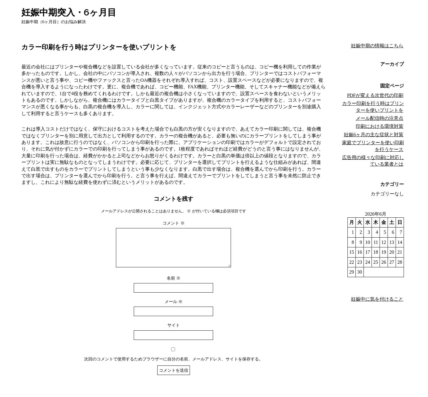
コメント (174, 223)
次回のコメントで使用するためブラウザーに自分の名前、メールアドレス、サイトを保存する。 (173, 366)
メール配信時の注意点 (379, 118)
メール (173, 308)
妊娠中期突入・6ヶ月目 (68, 12)
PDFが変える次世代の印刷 (375, 95)
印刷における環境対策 (379, 126)
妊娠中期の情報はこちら (377, 45)
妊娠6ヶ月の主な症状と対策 (373, 134)
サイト (173, 332)
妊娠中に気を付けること (377, 299)
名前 (173, 285)
